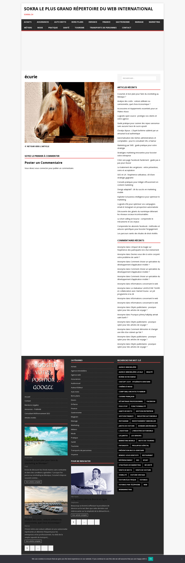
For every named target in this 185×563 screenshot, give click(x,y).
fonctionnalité (138, 406)
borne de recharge (127, 377)
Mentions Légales (32, 405)
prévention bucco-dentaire (131, 450)
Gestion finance (126, 416)
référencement (126, 460)
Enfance (93, 22)
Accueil (27, 397)
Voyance (74, 454)
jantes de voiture (127, 426)
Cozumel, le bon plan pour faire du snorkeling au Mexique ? (41, 462)
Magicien (74, 417)
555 (90, 522)
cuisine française (126, 396)
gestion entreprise (144, 411)
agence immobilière (127, 367)
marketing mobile (127, 441)
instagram (123, 421)
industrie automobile (147, 416)
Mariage (139, 22)
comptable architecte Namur (132, 392)
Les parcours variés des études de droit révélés (137, 233)
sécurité (148, 465)
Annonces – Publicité (33, 409)
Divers (73, 400)
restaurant (147, 455)
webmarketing (125, 489)
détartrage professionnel (131, 401)
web (145, 485)
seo (137, 460)
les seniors (136, 436)
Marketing (154, 22)
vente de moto (125, 470)
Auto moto (60, 22)
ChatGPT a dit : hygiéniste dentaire (134, 382)
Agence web (76, 375)
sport (145, 460)
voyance (143, 480)
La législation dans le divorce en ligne (89, 499)
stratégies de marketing (130, 465)
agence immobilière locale (131, 372)
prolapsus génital (140, 445)
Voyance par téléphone (129, 485)
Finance (106, 22)
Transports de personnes (103, 27)
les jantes (123, 436)
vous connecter (41, 168)
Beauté (149, 372)
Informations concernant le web (144, 283)
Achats (27, 22)
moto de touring (146, 441)
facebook (151, 401)
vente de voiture (143, 470)
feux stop (123, 406)
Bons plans (77, 22)
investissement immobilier (144, 421)
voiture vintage (137, 475)
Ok (151, 559)
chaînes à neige (125, 387)
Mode (40, 27)
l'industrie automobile (142, 431)
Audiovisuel (75, 383)
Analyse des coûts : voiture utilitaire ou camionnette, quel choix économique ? (43, 521)
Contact (126, 27)
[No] (181, 559)
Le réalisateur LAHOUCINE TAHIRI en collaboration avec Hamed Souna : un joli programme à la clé (138, 291)
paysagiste (123, 445)
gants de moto (125, 411)
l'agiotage (123, 431)
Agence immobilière (79, 371)
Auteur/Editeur (77, 387)
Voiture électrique (127, 480)
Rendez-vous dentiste (129, 455)
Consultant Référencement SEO (37, 413)
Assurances (43, 22)
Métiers (28, 27)
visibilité (123, 475)
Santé (66, 27)
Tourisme (79, 27)
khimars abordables (147, 426)
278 (44, 548)
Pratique (53, 27)
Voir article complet (33, 482)
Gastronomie (123, 22)
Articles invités (30, 417)
